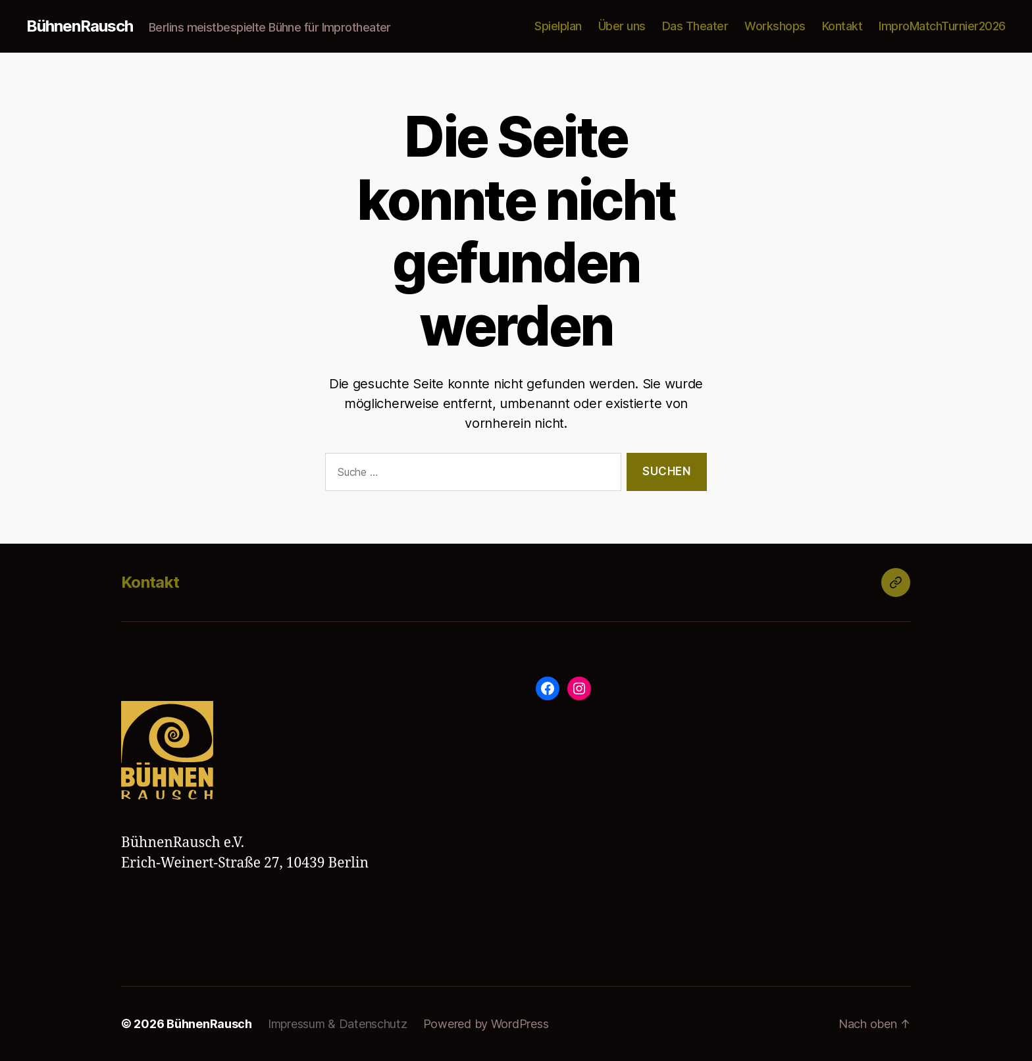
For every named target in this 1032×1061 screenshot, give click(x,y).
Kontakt (842, 26)
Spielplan (558, 26)
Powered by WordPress (486, 1024)
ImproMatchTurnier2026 (942, 26)
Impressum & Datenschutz (337, 1024)
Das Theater (695, 26)
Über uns (622, 26)
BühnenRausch (79, 26)
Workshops (775, 26)
